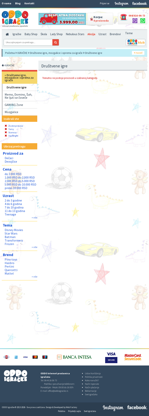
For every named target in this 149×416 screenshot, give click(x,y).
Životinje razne (14, 125)
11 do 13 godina (15, 211)
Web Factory (71, 407)
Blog (18, 3)
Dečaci (9, 158)
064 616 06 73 (50, 380)
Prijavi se (104, 3)
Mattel (9, 273)
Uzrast (102, 34)
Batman (10, 237)
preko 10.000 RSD (16, 188)
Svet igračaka (91, 394)
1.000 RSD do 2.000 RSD (20, 177)
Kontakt (29, 3)
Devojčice (11, 161)
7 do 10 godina (14, 207)
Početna (10, 53)
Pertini (9, 266)
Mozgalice (11, 112)
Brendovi (115, 34)
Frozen (9, 244)
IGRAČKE (22, 53)
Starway (11, 132)
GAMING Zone (14, 105)
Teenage (10, 214)
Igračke (16, 34)
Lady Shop (56, 34)
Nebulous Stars (75, 34)
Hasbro (9, 263)
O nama (6, 3)
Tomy (9, 129)
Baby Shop (30, 34)
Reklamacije (90, 390)
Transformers (14, 240)
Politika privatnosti (94, 376)
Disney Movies (14, 230)
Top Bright (11, 135)
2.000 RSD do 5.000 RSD (20, 181)
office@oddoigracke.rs (58, 390)
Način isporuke (92, 383)
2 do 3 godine (13, 200)
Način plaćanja (92, 387)
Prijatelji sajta (74, 411)
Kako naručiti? (92, 380)
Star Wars (11, 233)
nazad (138, 52)
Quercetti (11, 270)
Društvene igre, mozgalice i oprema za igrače (56, 53)
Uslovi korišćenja (93, 373)
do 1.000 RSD (13, 174)
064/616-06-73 (137, 15)
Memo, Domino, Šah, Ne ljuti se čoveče (18, 95)
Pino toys (11, 259)
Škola (44, 34)
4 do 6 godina (13, 204)
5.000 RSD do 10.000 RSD (20, 184)
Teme (129, 33)
